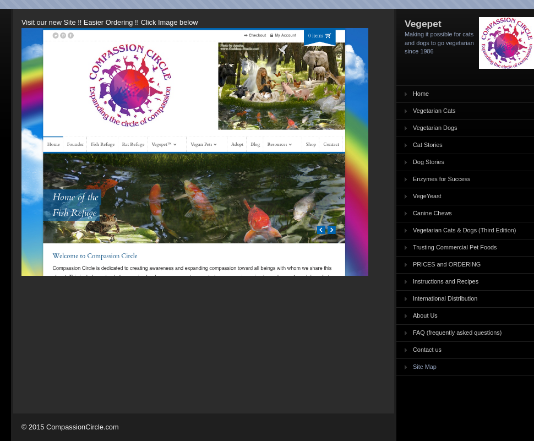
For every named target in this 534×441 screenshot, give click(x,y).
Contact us (427, 349)
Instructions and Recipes (445, 281)
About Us (425, 315)
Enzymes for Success (442, 179)
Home (421, 93)
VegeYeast (427, 196)
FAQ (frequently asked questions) (457, 332)
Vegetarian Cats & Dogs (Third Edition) (464, 230)
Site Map (425, 366)
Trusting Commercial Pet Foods (455, 247)
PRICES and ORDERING (447, 264)
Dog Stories (428, 162)
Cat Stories (428, 144)
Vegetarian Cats (434, 110)
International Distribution (445, 298)
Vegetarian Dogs (435, 127)
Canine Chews (432, 213)
